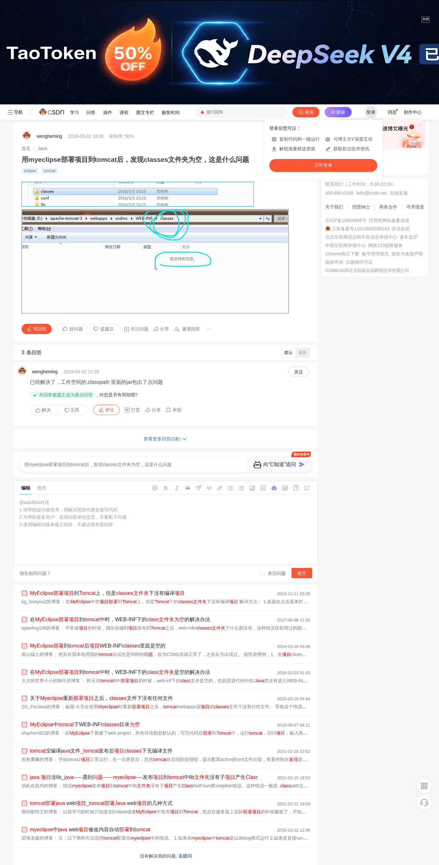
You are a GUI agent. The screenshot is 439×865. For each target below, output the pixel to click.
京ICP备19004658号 (345, 220)
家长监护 (409, 237)
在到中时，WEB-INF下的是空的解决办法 (120, 672)
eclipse (30, 171)
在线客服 (399, 193)
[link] (26, 148)
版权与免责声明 (407, 253)
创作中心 (413, 112)
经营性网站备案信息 (389, 220)
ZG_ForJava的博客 (41, 706)
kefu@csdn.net (371, 193)
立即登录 (323, 165)
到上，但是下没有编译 (107, 593)
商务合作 (388, 206)
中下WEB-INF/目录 (85, 724)
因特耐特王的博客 (40, 811)
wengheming (49, 136)
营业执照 (401, 228)
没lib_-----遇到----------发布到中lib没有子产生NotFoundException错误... (174, 777)
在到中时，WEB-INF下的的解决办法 (120, 619)
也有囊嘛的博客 (37, 759)
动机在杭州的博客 (40, 785)
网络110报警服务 (385, 245)
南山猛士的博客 (37, 654)
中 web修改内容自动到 (90, 829)
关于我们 (334, 206)
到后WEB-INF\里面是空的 (98, 646)
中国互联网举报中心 (345, 245)
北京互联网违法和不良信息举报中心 (361, 237)
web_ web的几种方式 (101, 803)
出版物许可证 (359, 262)
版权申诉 (334, 262)
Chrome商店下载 (342, 253)
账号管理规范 (375, 253)
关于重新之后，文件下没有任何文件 (101, 698)
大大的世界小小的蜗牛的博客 (51, 680)
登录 (370, 112)
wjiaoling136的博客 (41, 628)
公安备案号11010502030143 (360, 228)
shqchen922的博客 (40, 733)
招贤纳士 (361, 206)
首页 (26, 148)
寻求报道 (415, 206)
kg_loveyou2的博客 (41, 601)
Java (42, 148)
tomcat (49, 171)
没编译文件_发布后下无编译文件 (101, 751)
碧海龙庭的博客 (37, 838)
